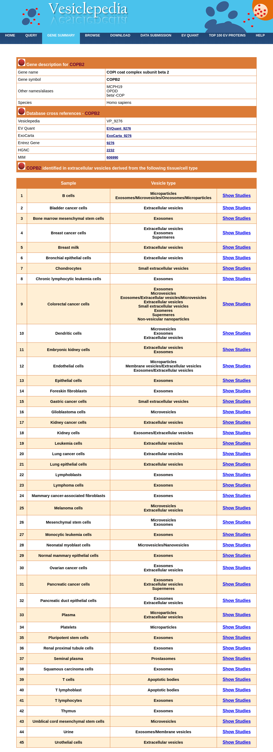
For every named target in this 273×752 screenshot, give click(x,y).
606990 (112, 157)
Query (31, 35)
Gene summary (61, 35)
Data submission (156, 35)
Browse (92, 35)
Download (120, 35)
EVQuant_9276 (119, 128)
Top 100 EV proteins (227, 35)
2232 (111, 150)
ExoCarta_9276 (119, 136)
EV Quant (190, 35)
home (10, 35)
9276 (111, 143)
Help (260, 35)
